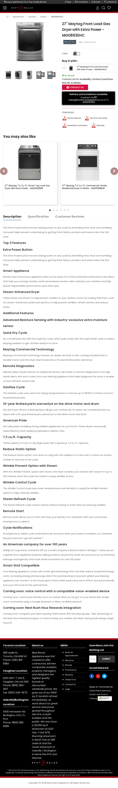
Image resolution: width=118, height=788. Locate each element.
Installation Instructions (77, 125)
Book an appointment (71, 654)
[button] (50, 210)
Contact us (70, 684)
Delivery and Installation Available (88, 94)
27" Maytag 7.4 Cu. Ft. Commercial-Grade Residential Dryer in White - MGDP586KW (84, 187)
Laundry (32, 16)
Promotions (70, 669)
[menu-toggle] (5, 8)
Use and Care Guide (98, 118)
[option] (30, 41)
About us (69, 660)
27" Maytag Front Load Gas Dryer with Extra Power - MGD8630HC (92, 68)
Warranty (100, 125)
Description (12, 216)
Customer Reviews (69, 216)
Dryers (43, 16)
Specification (38, 216)
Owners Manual (74, 118)
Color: (65, 53)
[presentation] (4, 171)
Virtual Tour (70, 679)
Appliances (18, 16)
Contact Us (76, 87)
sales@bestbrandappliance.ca (85, 99)
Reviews (69, 674)
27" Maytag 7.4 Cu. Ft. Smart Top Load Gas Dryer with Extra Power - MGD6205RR (27, 187)
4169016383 (88, 102)
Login (67, 689)
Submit (106, 658)
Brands (68, 665)
